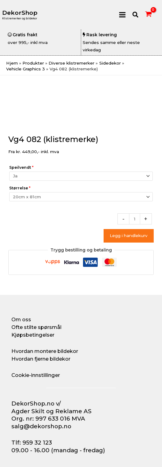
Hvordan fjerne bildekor (40, 359)
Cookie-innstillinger (35, 375)
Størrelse (19, 188)
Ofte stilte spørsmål (36, 327)
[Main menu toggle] (122, 14)
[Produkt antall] (134, 218)
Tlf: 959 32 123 (31, 442)
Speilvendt (21, 167)
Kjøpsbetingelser (32, 335)
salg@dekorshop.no (41, 426)
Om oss (21, 319)
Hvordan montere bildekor (44, 351)
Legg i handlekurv (129, 235)
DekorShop (20, 12)
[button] (135, 14)
